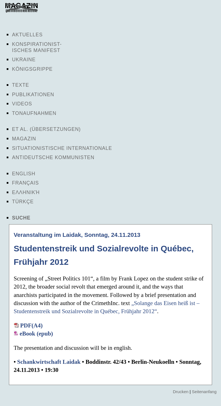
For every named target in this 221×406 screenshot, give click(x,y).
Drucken (180, 391)
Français (25, 183)
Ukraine (24, 59)
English (23, 173)
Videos (22, 104)
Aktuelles (27, 34)
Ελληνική (26, 192)
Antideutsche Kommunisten (53, 157)
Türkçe (23, 201)
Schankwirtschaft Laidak (49, 361)
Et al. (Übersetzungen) (46, 129)
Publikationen (33, 94)
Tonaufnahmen (34, 113)
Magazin (24, 138)
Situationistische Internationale (62, 148)
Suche (21, 218)
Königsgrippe (32, 69)
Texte (20, 85)
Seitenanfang (204, 391)
